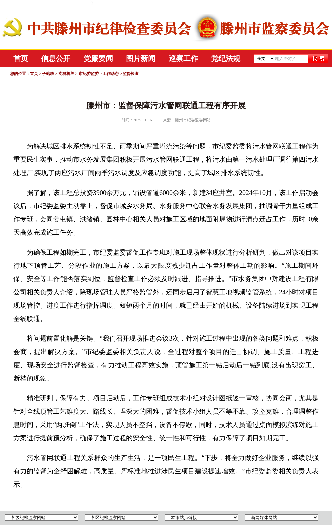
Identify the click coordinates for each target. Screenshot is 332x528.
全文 (261, 58)
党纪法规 (225, 58)
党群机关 (66, 73)
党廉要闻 (98, 58)
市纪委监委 (89, 73)
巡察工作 (183, 58)
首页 (20, 58)
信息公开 (55, 58)
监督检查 (131, 73)
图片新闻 (140, 58)
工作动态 (111, 73)
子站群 (48, 73)
